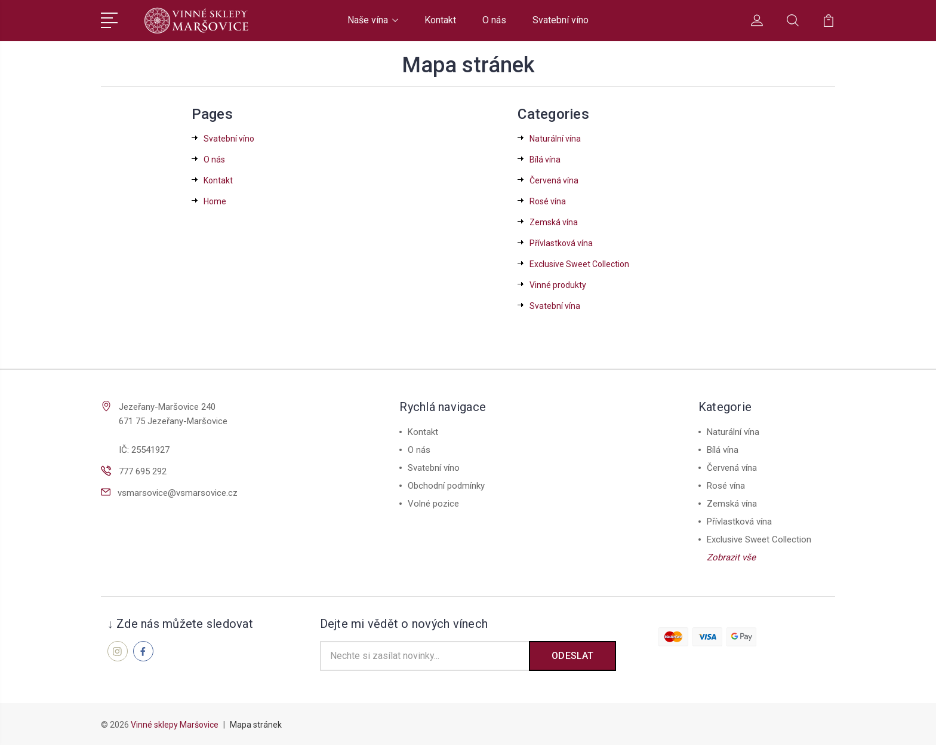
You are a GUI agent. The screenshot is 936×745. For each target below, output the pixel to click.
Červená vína (553, 180)
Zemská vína (553, 222)
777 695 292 (143, 471)
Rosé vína (547, 201)
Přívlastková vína (561, 243)
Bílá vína (545, 159)
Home (215, 201)
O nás (494, 20)
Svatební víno (560, 20)
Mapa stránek (256, 724)
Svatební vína (554, 306)
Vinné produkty (557, 285)
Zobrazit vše (731, 557)
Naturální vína (555, 138)
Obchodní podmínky (446, 485)
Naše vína (372, 20)
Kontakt (440, 20)
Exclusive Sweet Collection (579, 264)
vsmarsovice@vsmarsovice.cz (178, 493)
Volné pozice (433, 503)
